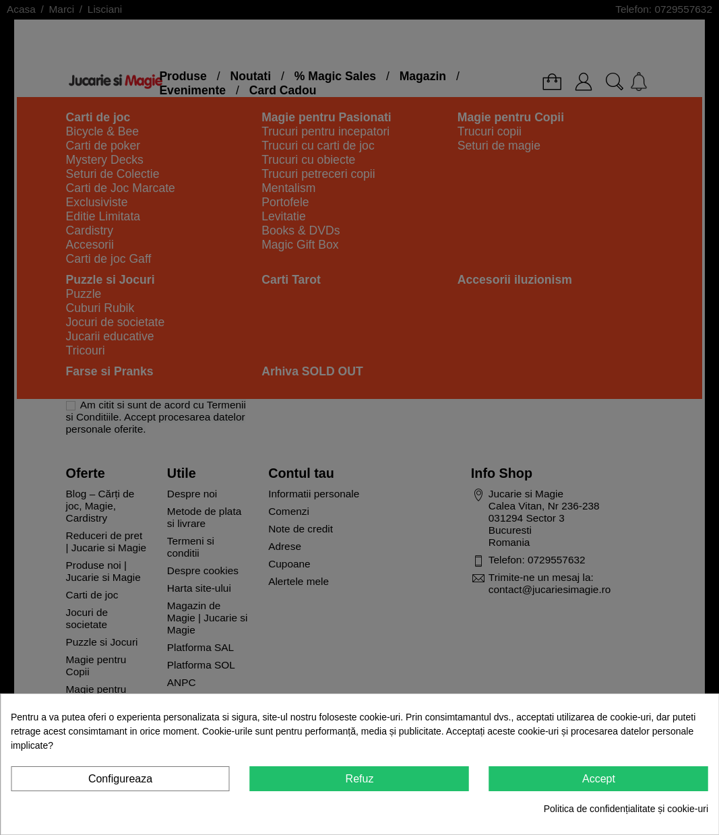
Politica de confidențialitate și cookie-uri (626, 808)
